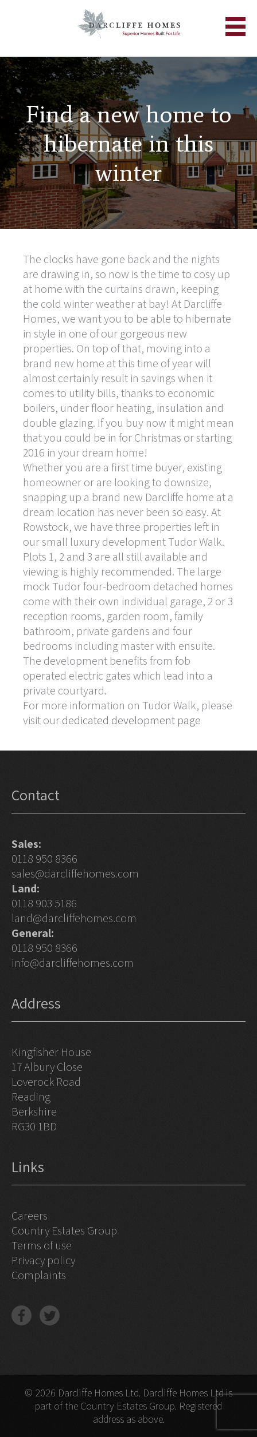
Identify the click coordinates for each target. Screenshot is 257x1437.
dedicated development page (131, 720)
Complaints (38, 1275)
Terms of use (41, 1245)
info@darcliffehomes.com (72, 962)
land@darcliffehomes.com (74, 918)
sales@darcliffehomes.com (75, 873)
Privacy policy (43, 1260)
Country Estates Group (64, 1230)
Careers (29, 1215)
